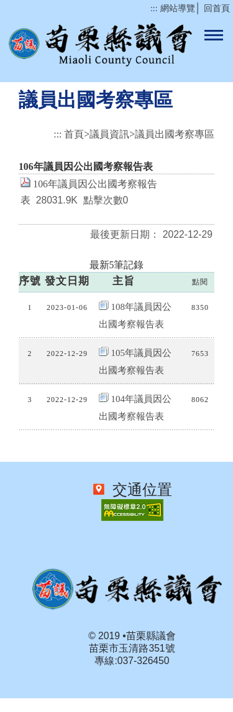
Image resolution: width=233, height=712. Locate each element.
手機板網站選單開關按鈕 (213, 36)
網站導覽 (177, 8)
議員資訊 (109, 134)
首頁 (74, 134)
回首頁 (217, 8)
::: (153, 8)
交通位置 (139, 490)
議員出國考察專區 (174, 134)
